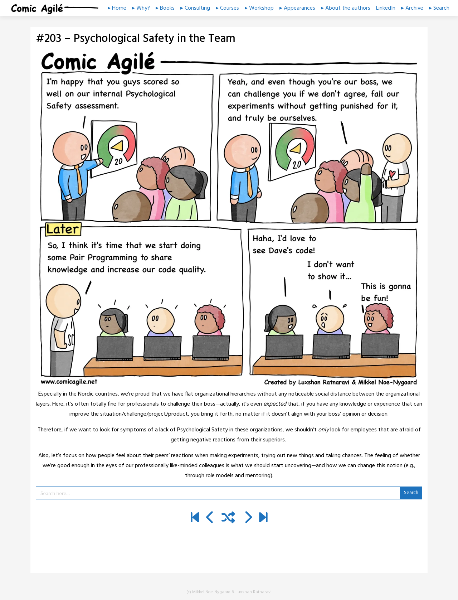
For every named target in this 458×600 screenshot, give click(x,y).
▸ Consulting (195, 8)
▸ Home (117, 8)
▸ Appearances (297, 8)
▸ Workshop (259, 8)
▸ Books (165, 8)
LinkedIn (385, 8)
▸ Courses (227, 8)
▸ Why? (141, 8)
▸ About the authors (345, 8)
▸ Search (439, 8)
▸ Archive (412, 8)
